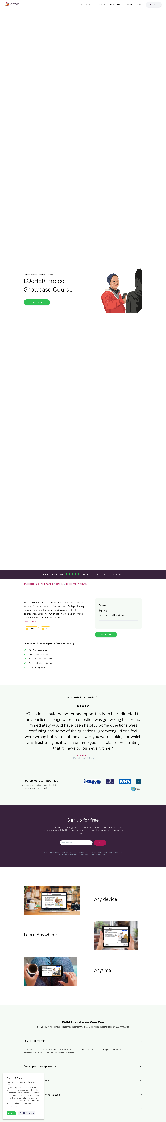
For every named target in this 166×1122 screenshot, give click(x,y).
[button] (86, 4)
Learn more (30, 621)
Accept (11, 1113)
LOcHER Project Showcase (77, 584)
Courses (59, 584)
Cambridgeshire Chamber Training (38, 584)
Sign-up (100, 843)
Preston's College (34, 1109)
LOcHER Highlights (34, 1041)
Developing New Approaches (40, 1066)
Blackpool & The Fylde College (42, 1094)
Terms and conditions (73, 854)
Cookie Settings (27, 1113)
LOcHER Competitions (36, 1080)
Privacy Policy (86, 854)
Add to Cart (37, 302)
